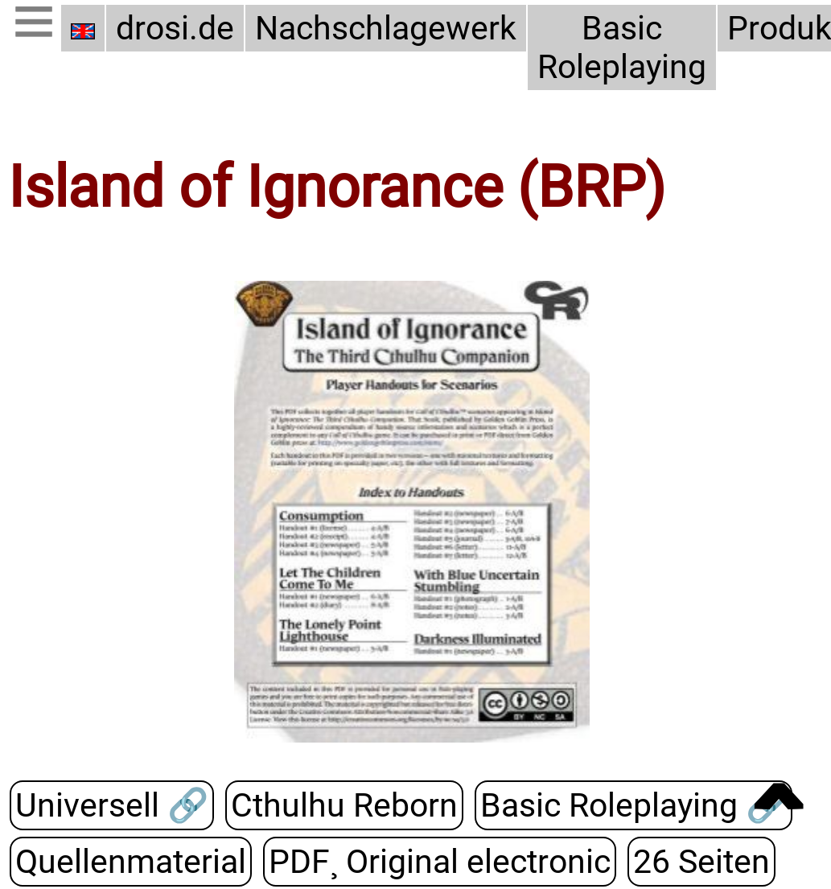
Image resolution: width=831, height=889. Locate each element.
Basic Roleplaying (621, 47)
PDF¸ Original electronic (440, 861)
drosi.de (175, 28)
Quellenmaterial (130, 861)
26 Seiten (701, 861)
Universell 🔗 (111, 805)
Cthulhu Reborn (344, 805)
